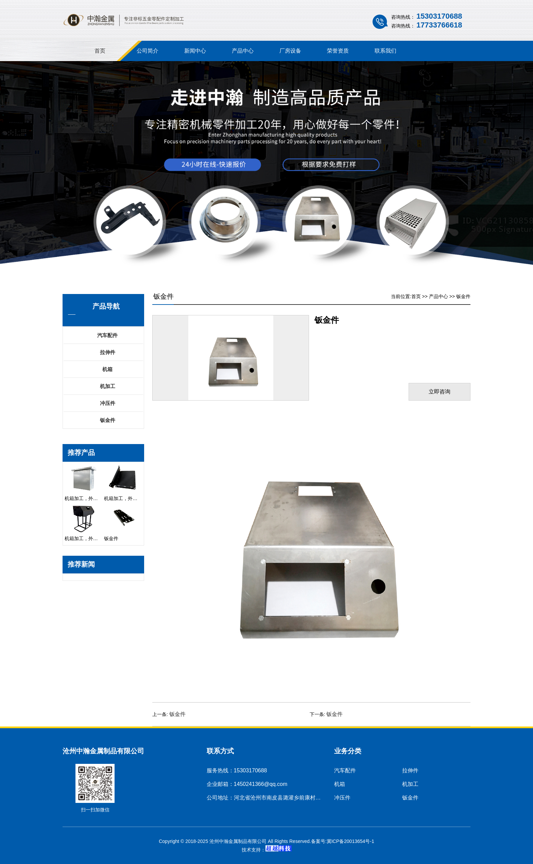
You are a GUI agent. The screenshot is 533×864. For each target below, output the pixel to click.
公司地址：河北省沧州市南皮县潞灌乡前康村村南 (266, 798)
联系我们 (385, 51)
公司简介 (147, 51)
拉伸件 (107, 352)
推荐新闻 (81, 564)
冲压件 (107, 403)
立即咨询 (439, 391)
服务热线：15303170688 (237, 770)
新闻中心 (195, 51)
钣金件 (107, 420)
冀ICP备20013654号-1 (350, 841)
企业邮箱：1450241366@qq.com (247, 784)
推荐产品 (81, 452)
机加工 (107, 386)
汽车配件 (107, 335)
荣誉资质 (338, 51)
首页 (99, 51)
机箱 (107, 369)
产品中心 (243, 51)
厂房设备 (290, 51)
